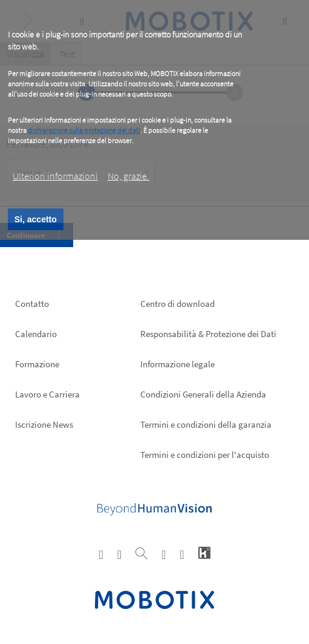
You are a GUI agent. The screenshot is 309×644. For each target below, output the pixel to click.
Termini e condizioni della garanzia (206, 424)
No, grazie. (128, 176)
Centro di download (177, 303)
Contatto (32, 303)
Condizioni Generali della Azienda (203, 394)
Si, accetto (36, 219)
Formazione (37, 364)
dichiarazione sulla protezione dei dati (84, 130)
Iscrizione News (44, 424)
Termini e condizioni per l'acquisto (204, 454)
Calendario (36, 334)
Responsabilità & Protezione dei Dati (208, 334)
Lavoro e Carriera (47, 394)
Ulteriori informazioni (55, 176)
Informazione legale (177, 364)
